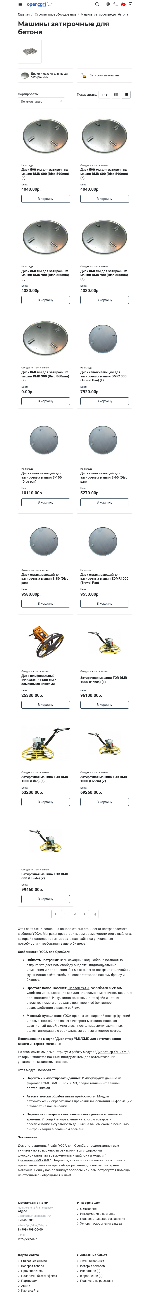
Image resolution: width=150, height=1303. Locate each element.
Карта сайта (30, 1290)
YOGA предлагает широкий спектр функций (96, 1016)
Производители (32, 1271)
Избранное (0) (90, 1271)
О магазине (88, 1209)
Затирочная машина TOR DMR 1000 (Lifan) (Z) (44, 779)
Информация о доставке (97, 1213)
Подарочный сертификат (39, 1276)
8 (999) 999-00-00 (30, 1229)
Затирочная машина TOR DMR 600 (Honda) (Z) (44, 876)
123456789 (26, 1220)
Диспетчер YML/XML (112, 1052)
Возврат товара (32, 1266)
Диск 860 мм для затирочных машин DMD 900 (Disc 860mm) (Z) (104, 275)
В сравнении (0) (91, 1276)
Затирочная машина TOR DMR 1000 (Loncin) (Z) (103, 779)
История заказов (92, 1266)
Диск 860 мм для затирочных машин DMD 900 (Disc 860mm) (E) (45, 275)
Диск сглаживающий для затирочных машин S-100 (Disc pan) (41, 477)
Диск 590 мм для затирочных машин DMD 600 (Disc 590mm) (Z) (104, 174)
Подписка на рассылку (96, 1280)
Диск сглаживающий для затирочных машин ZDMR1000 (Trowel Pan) (104, 579)
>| (94, 914)
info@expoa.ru (28, 1239)
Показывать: (87, 95)
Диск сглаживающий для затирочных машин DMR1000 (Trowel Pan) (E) (103, 376)
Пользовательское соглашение (102, 1218)
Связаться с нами (34, 1261)
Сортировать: (28, 94)
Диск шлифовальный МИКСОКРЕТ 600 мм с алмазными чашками (38, 680)
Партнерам (29, 1280)
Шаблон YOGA (79, 988)
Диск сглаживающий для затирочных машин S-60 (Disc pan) (103, 477)
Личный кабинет (92, 1261)
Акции (25, 1285)
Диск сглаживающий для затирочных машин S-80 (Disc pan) (44, 579)
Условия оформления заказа (101, 1223)
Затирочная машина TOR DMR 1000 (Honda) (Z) (103, 680)
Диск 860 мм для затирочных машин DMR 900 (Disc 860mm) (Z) (45, 376)
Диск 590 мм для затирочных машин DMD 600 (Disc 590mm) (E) (45, 174)
